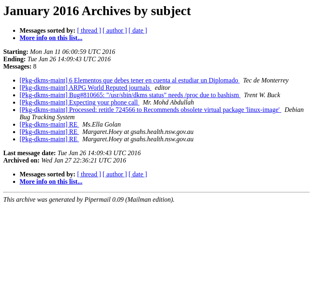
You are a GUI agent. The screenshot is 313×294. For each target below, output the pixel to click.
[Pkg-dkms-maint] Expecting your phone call (80, 102)
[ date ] (138, 30)
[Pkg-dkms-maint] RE (49, 124)
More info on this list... (51, 37)
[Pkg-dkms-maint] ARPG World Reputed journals (85, 87)
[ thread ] (89, 30)
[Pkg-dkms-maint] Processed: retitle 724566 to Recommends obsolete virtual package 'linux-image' (150, 109)
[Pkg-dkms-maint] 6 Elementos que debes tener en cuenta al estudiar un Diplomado (130, 80)
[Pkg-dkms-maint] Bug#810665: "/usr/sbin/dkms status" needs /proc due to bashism (130, 94)
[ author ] (115, 30)
